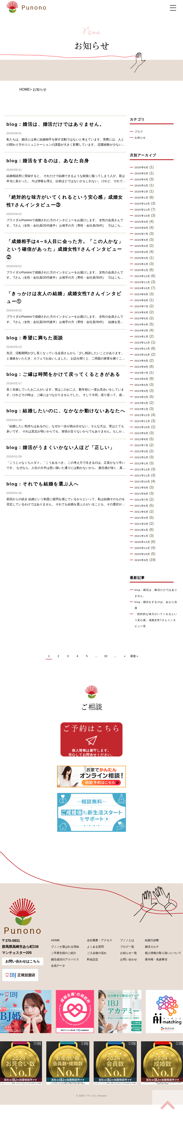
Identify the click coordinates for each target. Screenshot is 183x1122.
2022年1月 (143, 463)
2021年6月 (143, 505)
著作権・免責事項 (150, 975)
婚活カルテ (145, 960)
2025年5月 (143, 246)
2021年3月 (143, 524)
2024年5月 (143, 318)
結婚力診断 (145, 953)
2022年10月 (144, 427)
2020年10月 (144, 554)
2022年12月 (144, 415)
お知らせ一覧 (124, 968)
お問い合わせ (124, 975)
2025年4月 (143, 252)
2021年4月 (143, 518)
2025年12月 (144, 203)
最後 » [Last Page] (134, 656)
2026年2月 (143, 191)
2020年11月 (144, 548)
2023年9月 (143, 360)
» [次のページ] (124, 656)
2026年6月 (143, 167)
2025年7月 (143, 234)
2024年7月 (143, 306)
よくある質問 (91, 960)
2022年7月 (143, 445)
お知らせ (141, 137)
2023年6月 (143, 379)
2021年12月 (144, 469)
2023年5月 (143, 385)
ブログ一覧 (122, 960)
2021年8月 (143, 493)
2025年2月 (143, 264)
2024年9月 (143, 294)
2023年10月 (144, 354)
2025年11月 (144, 209)
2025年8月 (143, 228)
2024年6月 (143, 312)
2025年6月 (143, 240)
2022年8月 (143, 439)
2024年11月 (144, 282)
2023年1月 (143, 409)
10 (105, 656)
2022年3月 (143, 451)
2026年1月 (143, 197)
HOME (24, 89)
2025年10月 (144, 215)
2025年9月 (143, 222)
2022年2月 (143, 457)
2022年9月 (143, 433)
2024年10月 (144, 288)
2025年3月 (143, 258)
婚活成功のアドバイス (62, 975)
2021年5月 (143, 512)
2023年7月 (143, 373)
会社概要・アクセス (96, 953)
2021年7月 (143, 499)
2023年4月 (143, 391)
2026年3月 (143, 185)
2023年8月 (143, 367)
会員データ (53, 982)
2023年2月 (143, 403)
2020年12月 (144, 542)
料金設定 (88, 975)
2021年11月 (144, 475)
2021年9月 (143, 487)
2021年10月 (144, 481)
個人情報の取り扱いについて (158, 968)
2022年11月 (144, 421)
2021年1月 (143, 536)
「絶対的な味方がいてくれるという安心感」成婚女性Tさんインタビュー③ (156, 620)
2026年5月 (143, 173)
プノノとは (122, 953)
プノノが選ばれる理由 (62, 960)
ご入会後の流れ (93, 968)
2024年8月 (143, 300)
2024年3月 (143, 330)
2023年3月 (143, 397)
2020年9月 (143, 560)
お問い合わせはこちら (22, 973)
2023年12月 (144, 342)
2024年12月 (144, 276)
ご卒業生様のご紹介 (60, 968)
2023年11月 (144, 348)
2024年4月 (143, 324)
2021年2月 (143, 530)
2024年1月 (143, 336)
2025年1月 (143, 270)
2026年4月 (143, 179)
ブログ (139, 131)
